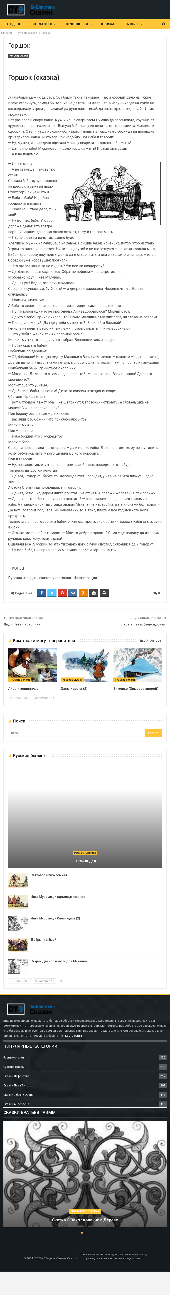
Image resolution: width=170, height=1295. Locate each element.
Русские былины (85, 853)
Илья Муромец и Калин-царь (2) (55, 918)
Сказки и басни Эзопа (18, 1094)
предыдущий (20, 698)
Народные (13, 24)
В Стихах (108, 24)
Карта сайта (73, 1035)
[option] (85, 1176)
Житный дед (85, 861)
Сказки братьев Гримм (85, 1211)
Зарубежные (42, 24)
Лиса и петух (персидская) (144, 624)
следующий (44, 698)
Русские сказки (19, 56)
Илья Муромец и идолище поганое (58, 897)
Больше (133, 24)
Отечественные (77, 24)
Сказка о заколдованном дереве (85, 1220)
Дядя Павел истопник (21, 624)
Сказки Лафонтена (16, 1076)
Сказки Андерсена (16, 1104)
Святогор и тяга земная (49, 875)
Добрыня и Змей (43, 939)
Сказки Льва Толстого (18, 1085)
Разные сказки (13, 1057)
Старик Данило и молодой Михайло (59, 961)
